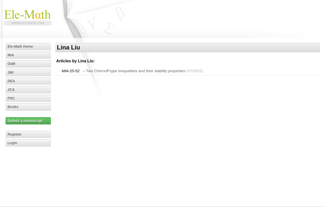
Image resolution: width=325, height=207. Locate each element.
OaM (11, 64)
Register (15, 134)
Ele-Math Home (20, 46)
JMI (10, 72)
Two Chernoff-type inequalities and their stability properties (135, 71)
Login (12, 143)
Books (13, 107)
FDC (11, 98)
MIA (11, 55)
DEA (11, 81)
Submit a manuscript (25, 121)
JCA (11, 90)
